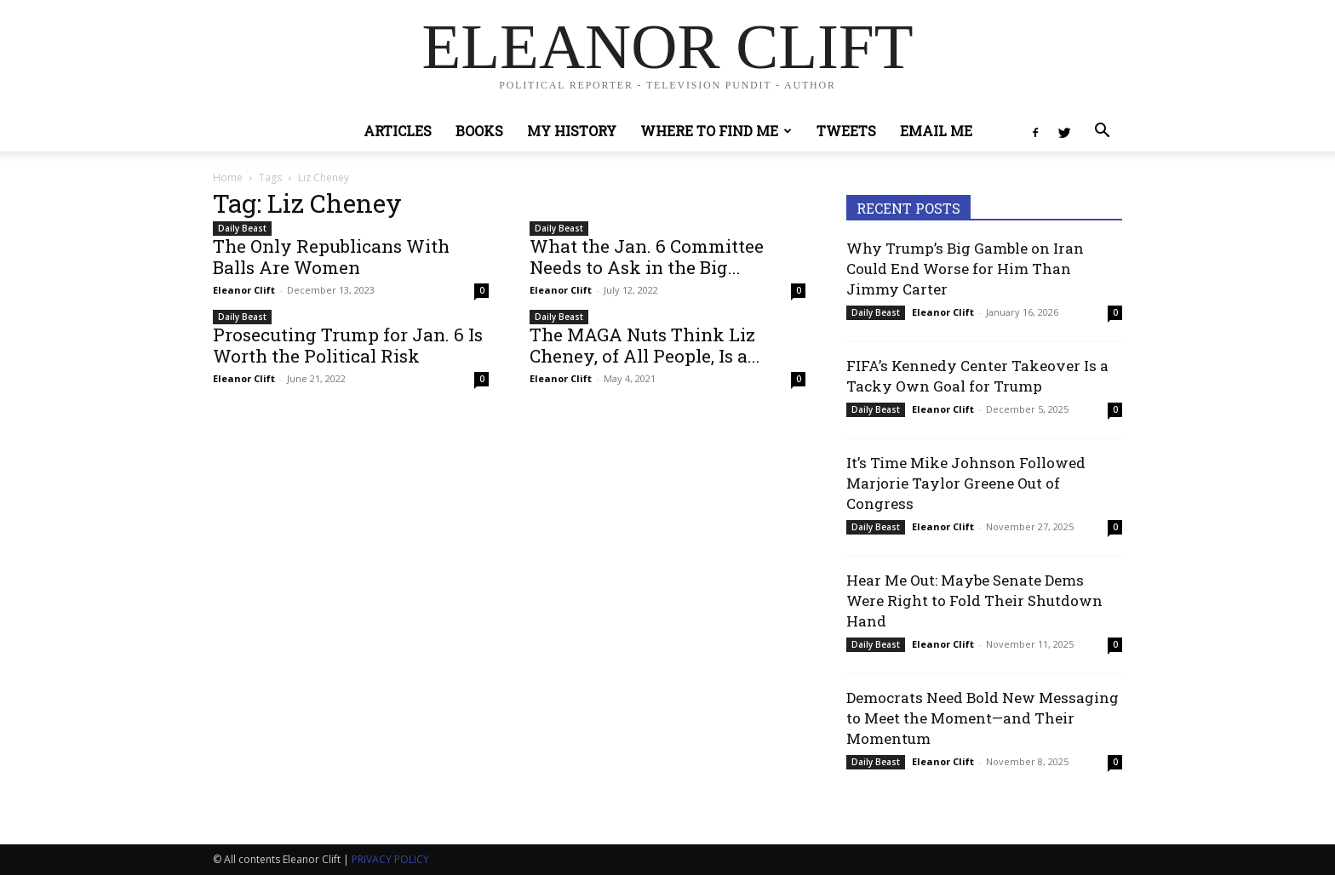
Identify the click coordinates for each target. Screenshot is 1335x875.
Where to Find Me (716, 131)
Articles (398, 131)
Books (479, 131)
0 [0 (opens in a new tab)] (481, 290)
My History (571, 131)
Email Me (936, 131)
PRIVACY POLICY (390, 859)
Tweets (846, 131)
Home (228, 177)
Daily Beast (242, 228)
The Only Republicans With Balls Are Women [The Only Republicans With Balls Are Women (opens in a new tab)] (331, 256)
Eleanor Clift (244, 289)
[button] (1101, 132)
